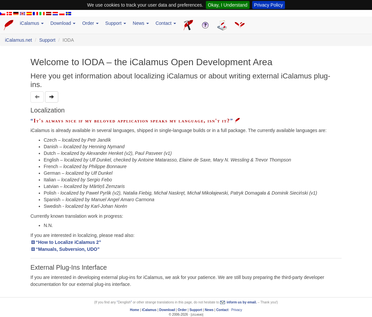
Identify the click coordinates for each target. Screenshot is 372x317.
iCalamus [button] (32, 23)
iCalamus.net (18, 40)
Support (47, 40)
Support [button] (115, 23)
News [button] (141, 23)
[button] (51, 97)
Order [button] (90, 23)
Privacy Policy (268, 5)
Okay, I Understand (228, 5)
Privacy (236, 310)
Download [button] (62, 23)
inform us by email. (242, 302)
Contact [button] (166, 23)
